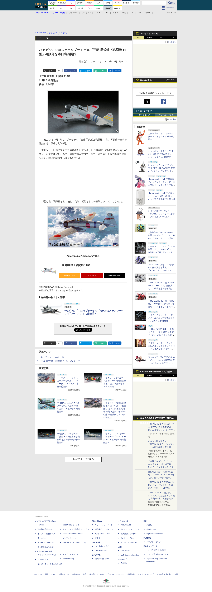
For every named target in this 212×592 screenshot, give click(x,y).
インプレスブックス (70, 554)
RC (107, 13)
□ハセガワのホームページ (50, 357)
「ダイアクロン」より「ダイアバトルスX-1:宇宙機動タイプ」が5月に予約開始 (161, 318)
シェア (72, 71)
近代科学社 (96, 555)
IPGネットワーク (150, 546)
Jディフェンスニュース (130, 529)
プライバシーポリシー (115, 574)
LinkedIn (117, 71)
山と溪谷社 (96, 543)
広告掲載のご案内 (79, 574)
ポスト (51, 71)
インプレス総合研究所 (46, 534)
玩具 (124, 13)
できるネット (43, 559)
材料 (139, 13)
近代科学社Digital (102, 559)
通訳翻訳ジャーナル (129, 534)
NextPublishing (68, 559)
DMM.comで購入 (114, 275)
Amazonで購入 (69, 275)
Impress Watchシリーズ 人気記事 (156, 371)
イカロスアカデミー (129, 543)
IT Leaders (42, 538)
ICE (145, 521)
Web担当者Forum (45, 529)
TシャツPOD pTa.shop (156, 550)
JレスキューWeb (127, 538)
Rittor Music (97, 521)
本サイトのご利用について (45, 574)
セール (148, 13)
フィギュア (86, 13)
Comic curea (151, 529)
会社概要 (131, 574)
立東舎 (97, 538)
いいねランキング (166, 115)
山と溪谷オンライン (103, 546)
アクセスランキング (149, 33)
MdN (120, 547)
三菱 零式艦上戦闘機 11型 (74, 265)
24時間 (149, 38)
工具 (132, 13)
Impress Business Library (72, 534)
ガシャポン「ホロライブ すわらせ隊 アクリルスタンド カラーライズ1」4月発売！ (160, 154)
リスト (59, 71)
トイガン (98, 13)
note (102, 71)
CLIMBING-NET (101, 551)
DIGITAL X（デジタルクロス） (75, 543)
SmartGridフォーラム (71, 525)
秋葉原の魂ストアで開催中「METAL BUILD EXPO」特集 (157, 419)
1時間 (138, 38)
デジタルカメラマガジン (47, 555)
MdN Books (125, 551)
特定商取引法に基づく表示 (167, 574)
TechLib (124, 563)
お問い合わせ (64, 574)
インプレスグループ (146, 574)
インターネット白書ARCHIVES (50, 564)
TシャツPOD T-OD (103, 534)
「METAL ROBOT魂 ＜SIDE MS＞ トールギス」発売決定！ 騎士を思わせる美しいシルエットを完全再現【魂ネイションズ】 (161, 288)
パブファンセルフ (153, 542)
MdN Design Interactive (130, 555)
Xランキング (146, 111)
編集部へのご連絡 (97, 574)
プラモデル (73, 13)
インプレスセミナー (70, 538)
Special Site (146, 80)
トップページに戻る (83, 459)
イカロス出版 (123, 521)
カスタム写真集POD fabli (157, 554)
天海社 (149, 525)
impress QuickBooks (154, 534)
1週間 (161, 38)
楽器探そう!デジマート (104, 529)
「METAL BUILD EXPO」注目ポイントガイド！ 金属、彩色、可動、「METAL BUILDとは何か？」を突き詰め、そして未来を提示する (161, 488)
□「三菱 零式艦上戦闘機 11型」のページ (58, 361)
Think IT (41, 525)
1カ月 (172, 38)
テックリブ (122, 559)
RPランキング (144, 115)
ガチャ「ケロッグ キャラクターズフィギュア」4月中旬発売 (161, 136)
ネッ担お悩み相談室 (45, 547)
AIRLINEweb (126, 525)
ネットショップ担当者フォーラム (76, 529)
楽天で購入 (92, 275)
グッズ (115, 13)
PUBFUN (147, 538)
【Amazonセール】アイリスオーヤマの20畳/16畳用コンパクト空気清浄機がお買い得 (161, 196)
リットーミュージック (104, 525)
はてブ (87, 71)
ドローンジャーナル (45, 543)
